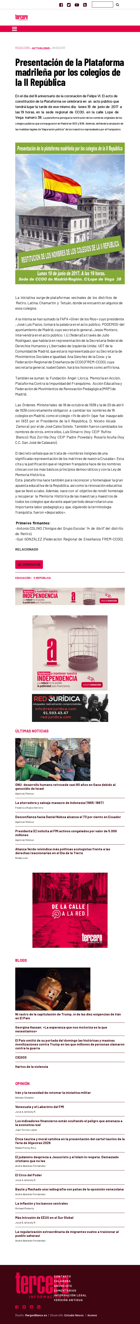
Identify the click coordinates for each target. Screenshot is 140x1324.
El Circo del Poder (28, 1175)
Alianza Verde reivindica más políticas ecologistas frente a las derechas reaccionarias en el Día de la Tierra (62, 851)
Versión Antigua (68, 1299)
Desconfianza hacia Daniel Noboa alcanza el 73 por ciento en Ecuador (68, 817)
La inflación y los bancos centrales (41, 1203)
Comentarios (65, 1290)
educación (22, 578)
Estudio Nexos (74, 1315)
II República (42, 578)
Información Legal (70, 1295)
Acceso (92, 1315)
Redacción (22, 48)
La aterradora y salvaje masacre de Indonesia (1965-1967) (59, 803)
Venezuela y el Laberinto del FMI (39, 1107)
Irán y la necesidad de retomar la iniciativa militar (53, 1092)
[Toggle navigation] (14, 29)
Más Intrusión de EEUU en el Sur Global (44, 1217)
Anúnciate (63, 1285)
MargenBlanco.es (36, 1315)
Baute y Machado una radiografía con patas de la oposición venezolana (69, 1189)
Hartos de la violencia (31, 1066)
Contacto (62, 1276)
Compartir (29, 564)
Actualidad (41, 48)
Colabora (62, 1281)
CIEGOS (21, 1057)
